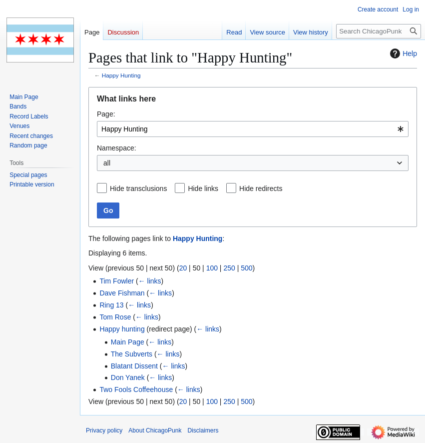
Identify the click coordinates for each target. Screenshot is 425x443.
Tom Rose (115, 317)
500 (246, 268)
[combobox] (253, 129)
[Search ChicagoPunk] (378, 31)
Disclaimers (202, 430)
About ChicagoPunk (154, 430)
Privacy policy (104, 430)
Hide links (203, 188)
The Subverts (131, 354)
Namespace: (116, 148)
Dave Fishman (121, 293)
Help (402, 53)
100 (212, 268)
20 (183, 268)
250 (229, 268)
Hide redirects (260, 188)
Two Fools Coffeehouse (136, 390)
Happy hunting (121, 329)
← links (149, 281)
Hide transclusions (138, 188)
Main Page (127, 342)
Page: (106, 114)
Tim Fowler (116, 281)
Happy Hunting (121, 75)
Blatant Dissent (134, 366)
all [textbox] (106, 163)
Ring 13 (111, 305)
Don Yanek (128, 378)
